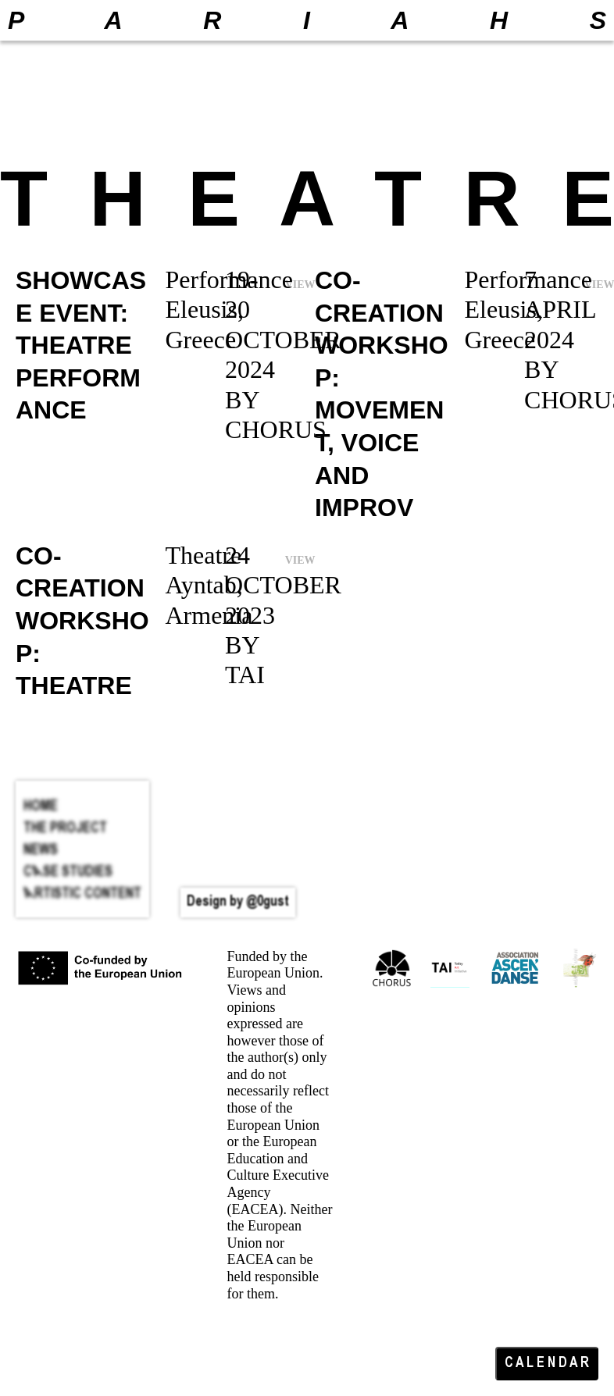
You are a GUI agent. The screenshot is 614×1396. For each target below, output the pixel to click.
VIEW (300, 560)
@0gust (267, 902)
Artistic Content (82, 894)
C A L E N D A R (547, 1363)
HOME (40, 807)
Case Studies (67, 872)
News (40, 850)
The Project (65, 828)
